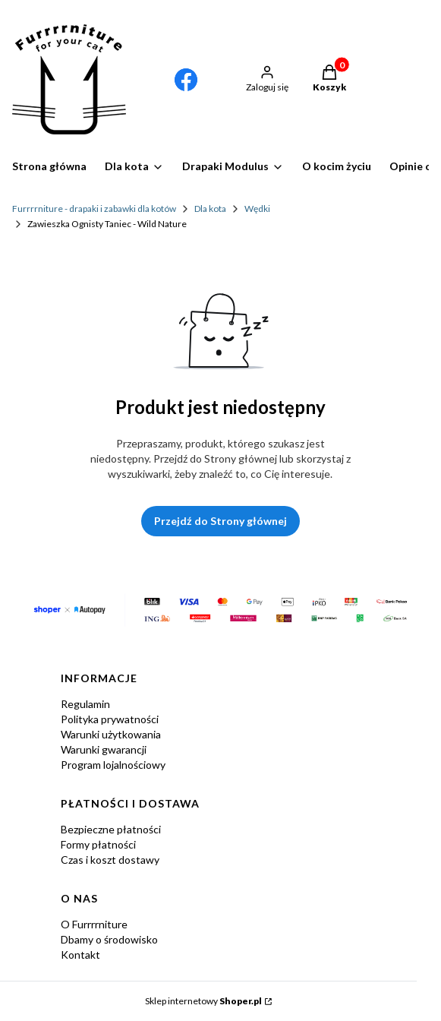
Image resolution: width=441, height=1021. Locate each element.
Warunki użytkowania (111, 734)
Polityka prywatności (110, 719)
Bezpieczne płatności (111, 829)
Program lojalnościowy (113, 764)
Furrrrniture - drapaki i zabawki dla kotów (94, 208)
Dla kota (210, 208)
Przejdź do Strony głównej (220, 520)
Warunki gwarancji (103, 749)
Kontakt (80, 954)
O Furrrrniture (94, 924)
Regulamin (85, 703)
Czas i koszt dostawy (110, 859)
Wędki (257, 208)
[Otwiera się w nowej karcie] (186, 79)
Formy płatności (98, 844)
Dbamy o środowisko (109, 939)
